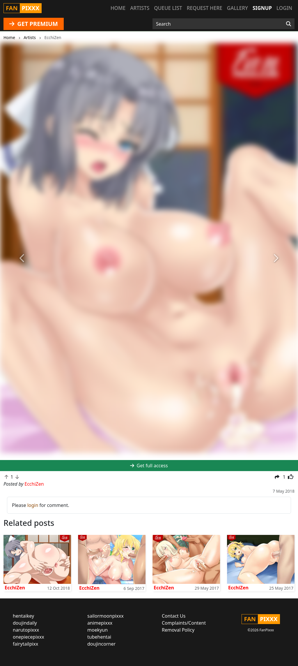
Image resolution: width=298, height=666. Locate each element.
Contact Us (173, 616)
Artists (139, 8)
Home (118, 8)
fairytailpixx (25, 644)
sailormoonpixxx (105, 616)
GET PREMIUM (33, 24)
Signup (262, 8)
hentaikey (23, 616)
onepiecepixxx (28, 637)
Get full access (149, 465)
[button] (22, 258)
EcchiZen (15, 587)
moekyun (97, 630)
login (32, 505)
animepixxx (99, 623)
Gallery (237, 8)
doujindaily (25, 623)
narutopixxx (26, 630)
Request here (204, 8)
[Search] (289, 23)
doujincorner (101, 644)
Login (284, 8)
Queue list (168, 8)
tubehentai (99, 637)
